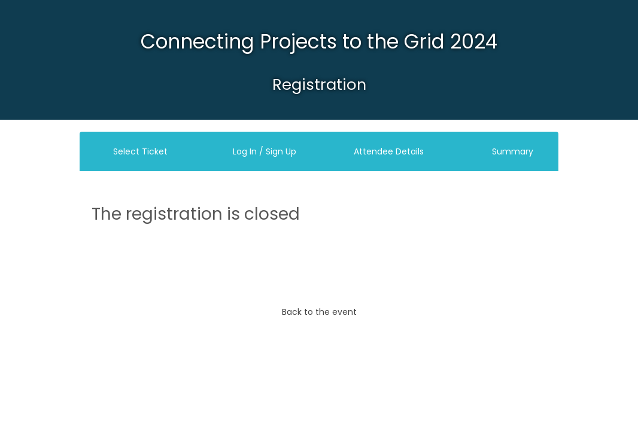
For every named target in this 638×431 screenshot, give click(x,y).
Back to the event (319, 312)
